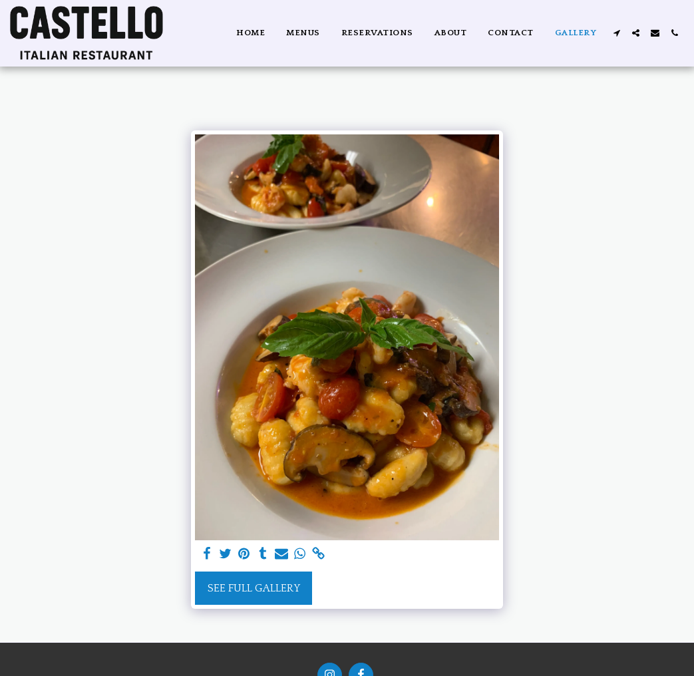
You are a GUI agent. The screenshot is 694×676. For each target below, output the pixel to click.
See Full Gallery (254, 588)
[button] (616, 33)
